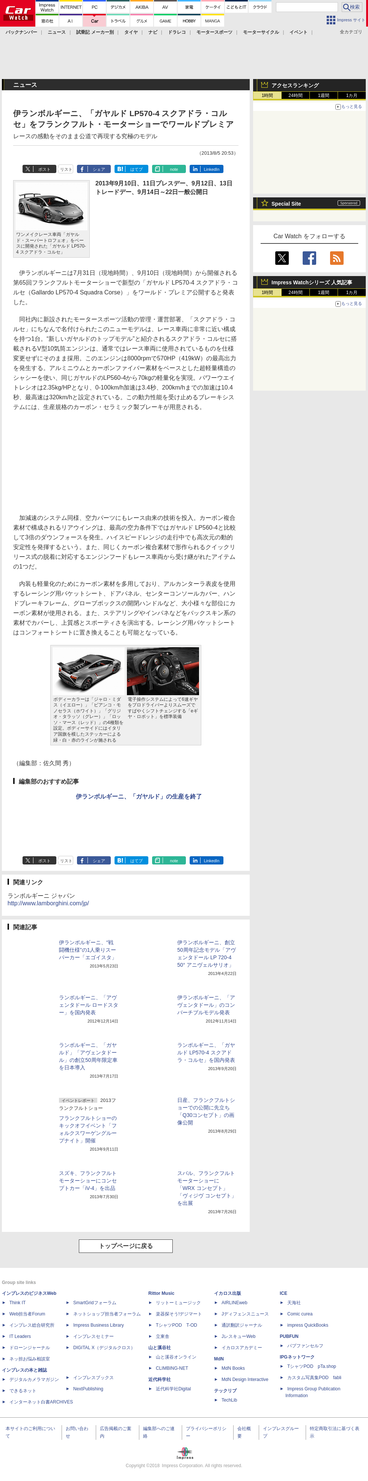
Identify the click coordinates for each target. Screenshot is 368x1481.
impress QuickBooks (307, 1325)
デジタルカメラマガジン (34, 1379)
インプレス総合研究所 (31, 1325)
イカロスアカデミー (242, 1347)
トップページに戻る (126, 1246)
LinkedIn (212, 169)
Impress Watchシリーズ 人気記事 (311, 282)
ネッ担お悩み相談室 (29, 1359)
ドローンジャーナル (29, 1347)
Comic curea (299, 1314)
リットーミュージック (178, 1302)
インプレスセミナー (93, 1336)
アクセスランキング (295, 85)
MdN (219, 1359)
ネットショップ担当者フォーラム (107, 1314)
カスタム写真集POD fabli (314, 1377)
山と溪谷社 (159, 1347)
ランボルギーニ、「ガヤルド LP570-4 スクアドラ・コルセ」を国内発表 (206, 1052)
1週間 (324, 95)
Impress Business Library (98, 1325)
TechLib (229, 1400)
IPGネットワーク (297, 1357)
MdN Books (233, 1368)
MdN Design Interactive (245, 1379)
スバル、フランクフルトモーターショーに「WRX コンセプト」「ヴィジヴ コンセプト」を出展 (207, 1188)
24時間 (295, 95)
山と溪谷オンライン (176, 1357)
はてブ (136, 169)
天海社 (294, 1302)
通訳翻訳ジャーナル (242, 1325)
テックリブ (225, 1390)
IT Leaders (20, 1336)
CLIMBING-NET (172, 1368)
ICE (283, 1293)
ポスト (44, 169)
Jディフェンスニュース (245, 1314)
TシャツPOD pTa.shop (311, 1366)
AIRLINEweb (234, 1302)
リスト (66, 169)
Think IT (17, 1302)
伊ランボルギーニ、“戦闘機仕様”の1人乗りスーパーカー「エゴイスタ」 (88, 949)
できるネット (22, 1390)
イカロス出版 (227, 1293)
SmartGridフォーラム (94, 1302)
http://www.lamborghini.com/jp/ (48, 903)
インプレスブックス (93, 1377)
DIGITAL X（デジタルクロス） (104, 1347)
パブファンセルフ (305, 1345)
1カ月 (352, 95)
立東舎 (162, 1336)
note (174, 169)
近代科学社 (159, 1379)
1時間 (267, 95)
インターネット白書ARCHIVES (41, 1402)
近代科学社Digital (173, 1388)
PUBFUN (289, 1336)
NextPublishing (88, 1388)
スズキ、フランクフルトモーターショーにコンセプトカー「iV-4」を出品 (88, 1180)
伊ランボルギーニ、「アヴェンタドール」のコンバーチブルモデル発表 (206, 1004)
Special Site (286, 204)
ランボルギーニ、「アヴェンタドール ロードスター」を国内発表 (88, 1004)
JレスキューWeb (238, 1336)
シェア (99, 169)
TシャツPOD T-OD (176, 1325)
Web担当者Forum (27, 1314)
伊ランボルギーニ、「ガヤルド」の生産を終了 (139, 796)
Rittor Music (161, 1293)
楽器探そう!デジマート (179, 1314)
